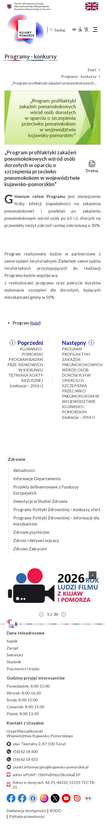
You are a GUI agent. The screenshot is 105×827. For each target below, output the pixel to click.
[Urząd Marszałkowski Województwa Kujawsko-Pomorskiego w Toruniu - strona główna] (25, 29)
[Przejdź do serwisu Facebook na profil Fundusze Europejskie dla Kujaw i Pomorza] (22, 798)
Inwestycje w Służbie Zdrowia (40, 501)
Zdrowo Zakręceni (30, 548)
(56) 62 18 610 (22, 759)
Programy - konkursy (78, 76)
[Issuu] (77, 798)
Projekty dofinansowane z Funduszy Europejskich (46, 489)
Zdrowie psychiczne (31, 532)
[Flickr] (88, 798)
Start (92, 70)
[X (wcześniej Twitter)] (55, 798)
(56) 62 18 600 (22, 751)
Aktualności (24, 470)
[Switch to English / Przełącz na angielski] (91, 5)
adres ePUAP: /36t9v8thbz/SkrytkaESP (43, 774)
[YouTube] (66, 798)
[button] (52, 588)
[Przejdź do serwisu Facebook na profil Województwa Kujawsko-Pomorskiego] (11, 798)
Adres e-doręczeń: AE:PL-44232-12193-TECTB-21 (51, 784)
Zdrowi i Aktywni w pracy (36, 540)
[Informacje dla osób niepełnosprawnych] (83, 29)
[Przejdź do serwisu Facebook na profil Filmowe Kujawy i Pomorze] (33, 798)
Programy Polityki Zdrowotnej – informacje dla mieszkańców (56, 520)
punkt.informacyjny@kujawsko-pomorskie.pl (47, 767)
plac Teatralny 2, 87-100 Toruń (36, 743)
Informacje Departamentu (37, 478)
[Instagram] (44, 798)
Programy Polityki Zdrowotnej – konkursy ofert (56, 509)
